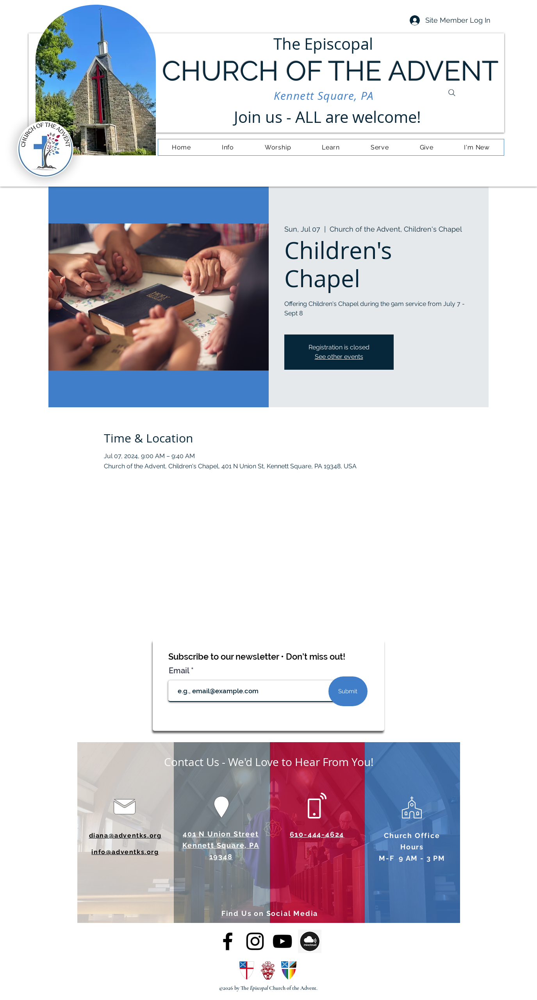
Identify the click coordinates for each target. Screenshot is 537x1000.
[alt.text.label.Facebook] (227, 941)
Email (180, 670)
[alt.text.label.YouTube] (282, 941)
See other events (339, 356)
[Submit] (348, 691)
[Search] (452, 93)
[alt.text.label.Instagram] (255, 941)
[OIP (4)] (309, 941)
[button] (228, 147)
